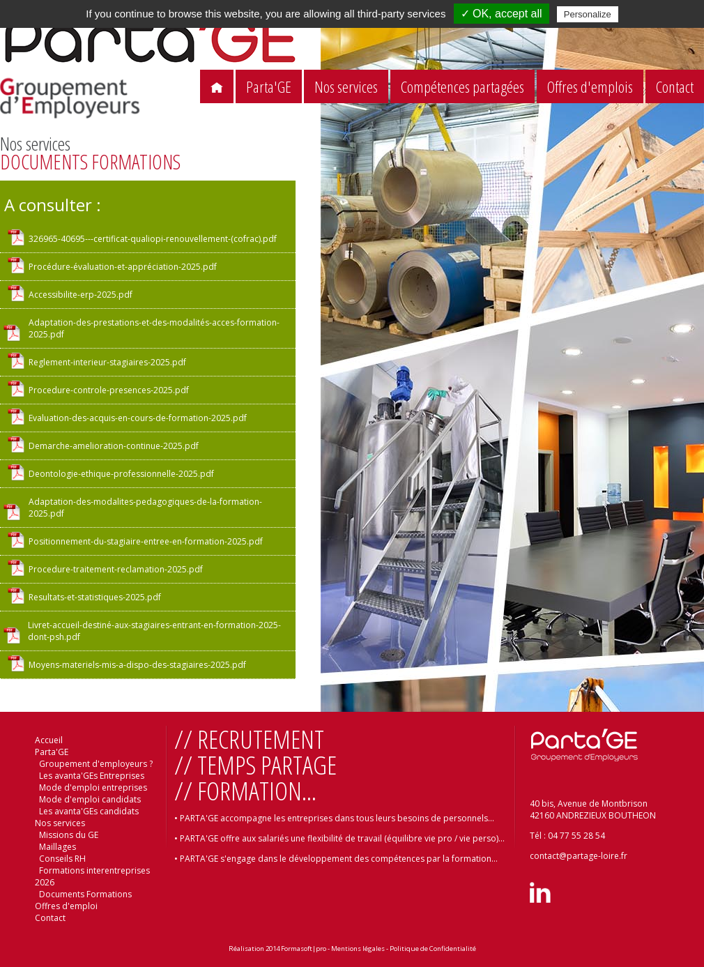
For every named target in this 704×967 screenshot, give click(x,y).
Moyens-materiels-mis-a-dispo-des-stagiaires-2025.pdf (137, 665)
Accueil (49, 740)
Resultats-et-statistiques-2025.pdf (95, 597)
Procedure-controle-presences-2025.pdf (109, 390)
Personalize (587, 14)
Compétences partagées (462, 87)
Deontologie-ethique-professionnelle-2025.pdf (121, 474)
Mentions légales (358, 948)
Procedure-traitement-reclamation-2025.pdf (116, 569)
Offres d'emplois (590, 87)
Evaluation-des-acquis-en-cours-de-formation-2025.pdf (138, 418)
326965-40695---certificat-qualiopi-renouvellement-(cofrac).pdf (153, 239)
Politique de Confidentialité (433, 948)
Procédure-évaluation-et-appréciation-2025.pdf (123, 267)
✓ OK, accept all (501, 14)
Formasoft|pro (303, 948)
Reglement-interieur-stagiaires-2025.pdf (107, 362)
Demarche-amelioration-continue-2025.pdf (114, 446)
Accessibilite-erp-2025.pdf (80, 294)
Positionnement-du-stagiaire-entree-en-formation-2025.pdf (146, 541)
